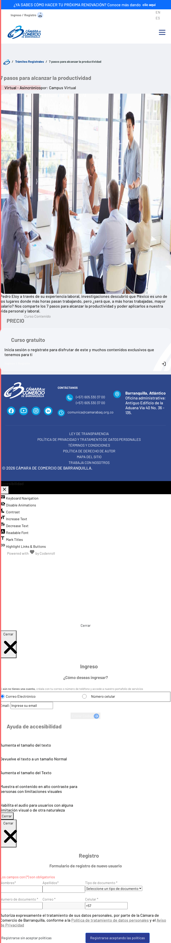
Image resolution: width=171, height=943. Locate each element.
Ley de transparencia (89, 433)
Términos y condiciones (89, 445)
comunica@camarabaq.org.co (90, 412)
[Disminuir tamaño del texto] (66, 561)
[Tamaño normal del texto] (76, 561)
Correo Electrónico (21, 696)
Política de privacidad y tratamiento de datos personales (89, 439)
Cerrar (86, 625)
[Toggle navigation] (162, 32)
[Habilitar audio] (106, 561)
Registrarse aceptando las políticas (117, 938)
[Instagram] (36, 411)
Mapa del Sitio (89, 457)
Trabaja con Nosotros (89, 462)
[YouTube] (23, 411)
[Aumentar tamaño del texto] (86, 561)
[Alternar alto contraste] (96, 561)
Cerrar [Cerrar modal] (7, 816)
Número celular (103, 696)
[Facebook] (11, 411)
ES (158, 18)
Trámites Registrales (29, 61)
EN (158, 12)
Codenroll (47, 553)
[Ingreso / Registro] (27, 15)
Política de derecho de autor (89, 451)
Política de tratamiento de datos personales (110, 920)
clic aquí (149, 4)
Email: (5, 705)
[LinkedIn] (48, 411)
